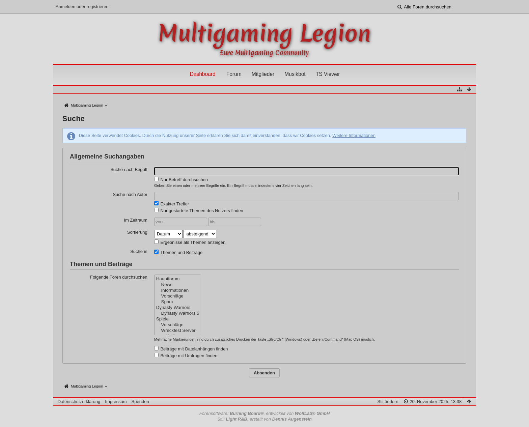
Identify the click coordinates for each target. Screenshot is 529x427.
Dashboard (202, 74)
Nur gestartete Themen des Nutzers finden (198, 210)
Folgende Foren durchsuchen (118, 277)
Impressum (116, 401)
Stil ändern (387, 401)
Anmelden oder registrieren (82, 6)
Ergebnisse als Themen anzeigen (189, 242)
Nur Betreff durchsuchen (181, 179)
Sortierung (137, 232)
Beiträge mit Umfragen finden (186, 355)
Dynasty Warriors (178, 308)
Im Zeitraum (135, 220)
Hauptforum (178, 279)
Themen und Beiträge (178, 252)
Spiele (178, 319)
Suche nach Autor (130, 194)
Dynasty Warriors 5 (178, 313)
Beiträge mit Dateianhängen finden (191, 348)
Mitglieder (263, 74)
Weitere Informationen (353, 135)
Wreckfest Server (178, 331)
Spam (178, 302)
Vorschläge (178, 296)
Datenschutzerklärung (79, 401)
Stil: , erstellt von (264, 419)
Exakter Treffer (171, 203)
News (178, 285)
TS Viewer (328, 74)
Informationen (178, 290)
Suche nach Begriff (128, 169)
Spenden (140, 401)
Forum (234, 74)
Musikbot (294, 74)
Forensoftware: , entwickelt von (264, 413)
